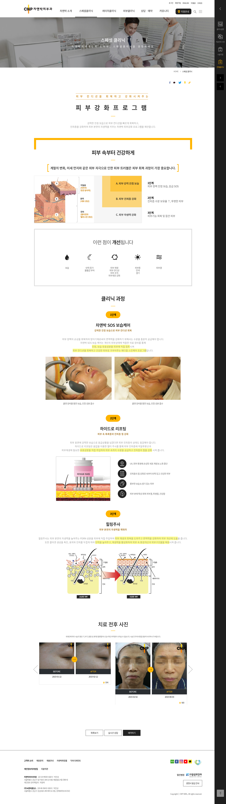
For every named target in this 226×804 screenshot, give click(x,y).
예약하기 (131, 732)
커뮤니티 (164, 11)
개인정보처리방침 (31, 768)
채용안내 (50, 760)
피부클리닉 (129, 11)
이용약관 (44, 768)
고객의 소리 (28, 760)
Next (190, 669)
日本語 (199, 3)
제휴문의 (39, 760)
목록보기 (94, 732)
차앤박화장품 (62, 760)
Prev (35, 669)
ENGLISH (186, 3)
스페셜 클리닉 (187, 71)
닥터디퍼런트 (75, 760)
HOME (176, 71)
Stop (113, 706)
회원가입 (178, 3)
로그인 (171, 3)
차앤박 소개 (66, 11)
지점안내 (183, 11)
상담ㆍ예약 (146, 11)
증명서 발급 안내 (192, 783)
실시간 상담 (113, 732)
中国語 (193, 3)
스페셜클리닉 (86, 11)
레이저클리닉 (109, 11)
